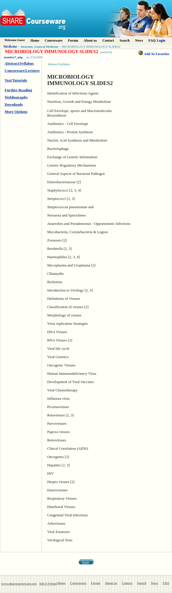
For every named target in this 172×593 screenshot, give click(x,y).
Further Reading (18, 90)
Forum (73, 40)
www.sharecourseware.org (19, 583)
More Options (16, 111)
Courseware (54, 40)
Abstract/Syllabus (19, 63)
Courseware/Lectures (22, 70)
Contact (108, 40)
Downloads (14, 104)
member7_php (13, 57)
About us (90, 40)
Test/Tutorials (16, 80)
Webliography (16, 97)
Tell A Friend (48, 583)
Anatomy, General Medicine (39, 46)
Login (161, 40)
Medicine (10, 47)
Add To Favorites (154, 54)
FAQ (151, 40)
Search (125, 40)
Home (34, 40)
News (139, 40)
